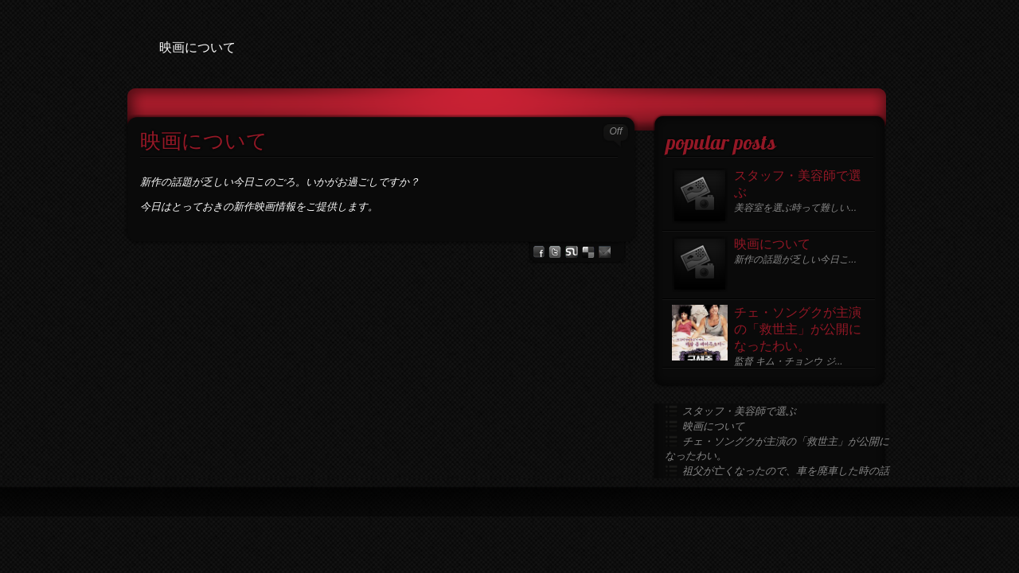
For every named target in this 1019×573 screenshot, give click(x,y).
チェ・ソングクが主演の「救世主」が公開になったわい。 (797, 330)
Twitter (555, 252)
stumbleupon (571, 252)
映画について (203, 143)
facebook (539, 252)
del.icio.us (588, 252)
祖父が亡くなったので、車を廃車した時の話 (785, 471)
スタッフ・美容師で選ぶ (797, 185)
